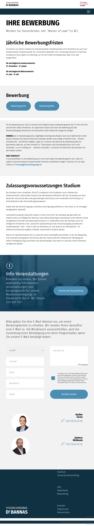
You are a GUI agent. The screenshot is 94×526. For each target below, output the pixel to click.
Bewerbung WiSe (46, 106)
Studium (61, 472)
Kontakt (61, 506)
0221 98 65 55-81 (74, 444)
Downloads (62, 490)
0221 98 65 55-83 (74, 421)
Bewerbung (62, 494)
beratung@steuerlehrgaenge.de (28, 165)
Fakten (60, 468)
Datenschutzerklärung (80, 382)
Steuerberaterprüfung (68, 475)
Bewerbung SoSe (18, 106)
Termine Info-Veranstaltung (71, 290)
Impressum (62, 509)
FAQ (59, 487)
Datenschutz (63, 512)
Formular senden (68, 394)
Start (59, 465)
